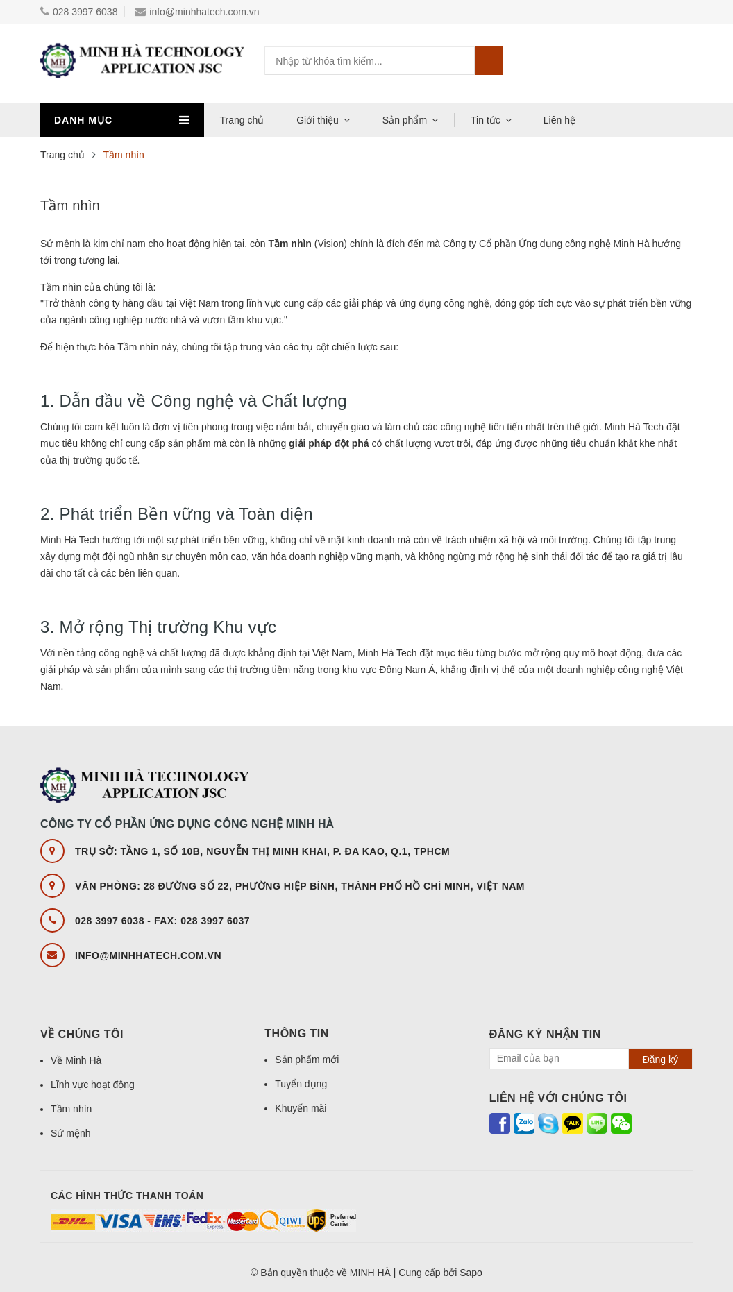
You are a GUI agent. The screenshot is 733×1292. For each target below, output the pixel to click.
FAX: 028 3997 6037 (202, 920)
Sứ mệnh (70, 1133)
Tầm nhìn (70, 205)
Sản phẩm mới (307, 1059)
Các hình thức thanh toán (127, 1195)
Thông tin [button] (296, 1033)
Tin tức (485, 120)
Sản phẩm (404, 120)
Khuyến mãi (300, 1108)
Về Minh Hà (76, 1060)
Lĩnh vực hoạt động (93, 1084)
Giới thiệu (317, 120)
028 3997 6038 (78, 11)
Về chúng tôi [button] (82, 1034)
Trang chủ (242, 120)
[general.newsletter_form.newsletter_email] (560, 1058)
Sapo (471, 1272)
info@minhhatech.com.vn (197, 11)
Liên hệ (559, 120)
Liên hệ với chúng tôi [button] (558, 1098)
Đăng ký (660, 1059)
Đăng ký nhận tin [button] (545, 1034)
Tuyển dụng (301, 1083)
